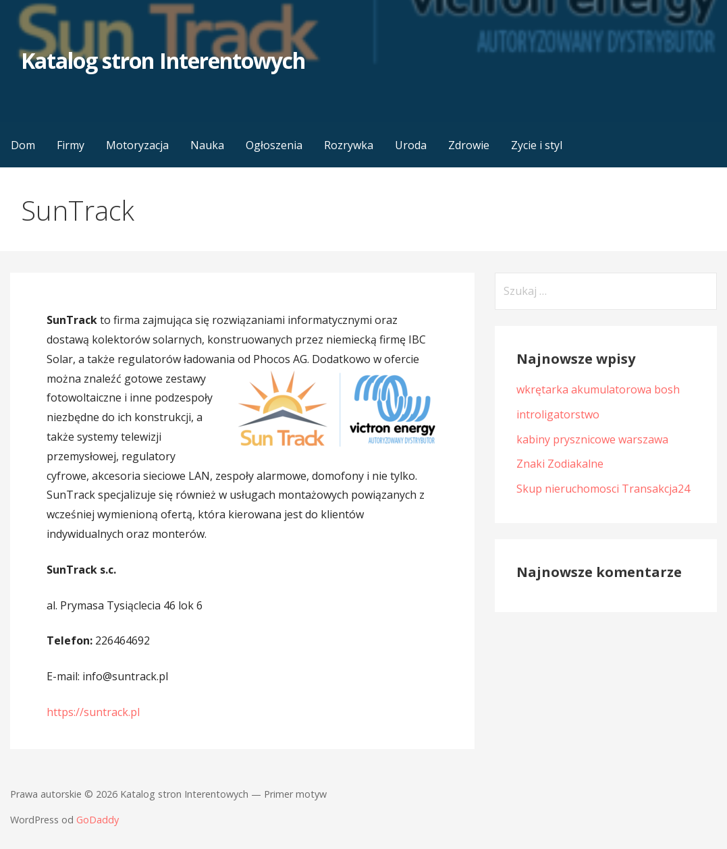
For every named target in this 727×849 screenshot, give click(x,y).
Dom (23, 145)
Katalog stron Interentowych (163, 60)
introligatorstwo (557, 414)
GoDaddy (97, 819)
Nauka (207, 145)
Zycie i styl (536, 145)
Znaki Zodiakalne (559, 463)
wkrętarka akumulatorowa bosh (598, 389)
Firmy (70, 145)
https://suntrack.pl (93, 712)
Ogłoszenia (274, 145)
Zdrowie (468, 145)
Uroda (411, 145)
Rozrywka (348, 145)
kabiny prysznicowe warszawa (592, 439)
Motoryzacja (137, 145)
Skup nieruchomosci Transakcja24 (603, 488)
